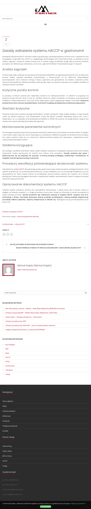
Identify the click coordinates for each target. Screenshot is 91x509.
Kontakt (5, 431)
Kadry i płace (7, 451)
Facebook (6, 421)
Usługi (5, 466)
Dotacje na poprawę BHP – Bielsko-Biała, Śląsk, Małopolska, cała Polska (31, 313)
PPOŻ (8, 361)
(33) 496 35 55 (14, 480)
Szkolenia (9, 370)
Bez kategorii (10, 345)
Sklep (5, 406)
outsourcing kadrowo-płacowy (28, 216)
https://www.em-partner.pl (27, 270)
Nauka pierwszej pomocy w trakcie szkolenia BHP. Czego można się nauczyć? (48, 248)
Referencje (7, 416)
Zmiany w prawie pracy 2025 (16, 321)
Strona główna (8, 401)
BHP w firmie (7, 456)
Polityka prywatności (10, 426)
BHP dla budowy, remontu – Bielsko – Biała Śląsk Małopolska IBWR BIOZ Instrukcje (35, 308)
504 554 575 (13, 485)
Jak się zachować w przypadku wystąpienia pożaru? (32, 244)
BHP (7, 349)
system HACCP (19, 169)
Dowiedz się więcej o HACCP (12, 212)
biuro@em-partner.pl (15, 489)
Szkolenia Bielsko (9, 411)
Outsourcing (7, 446)
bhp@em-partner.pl (15, 494)
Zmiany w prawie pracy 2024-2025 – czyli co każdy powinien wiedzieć (30, 325)
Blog (17, 224)
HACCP (22, 224)
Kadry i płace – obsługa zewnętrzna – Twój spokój (24, 317)
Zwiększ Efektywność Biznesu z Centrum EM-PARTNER (25, 330)
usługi (8, 374)
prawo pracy (10, 366)
